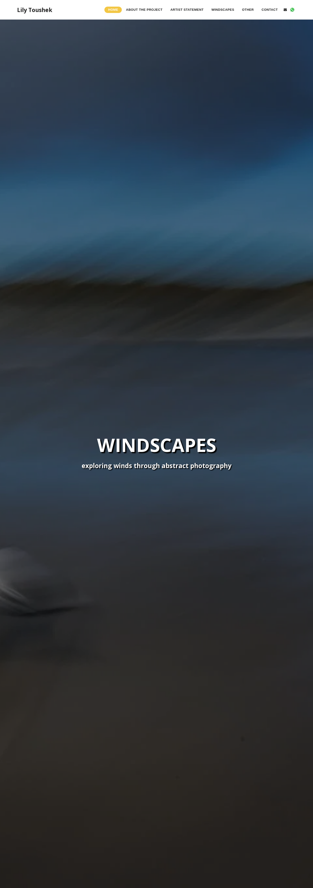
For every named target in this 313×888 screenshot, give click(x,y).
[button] (285, 9)
